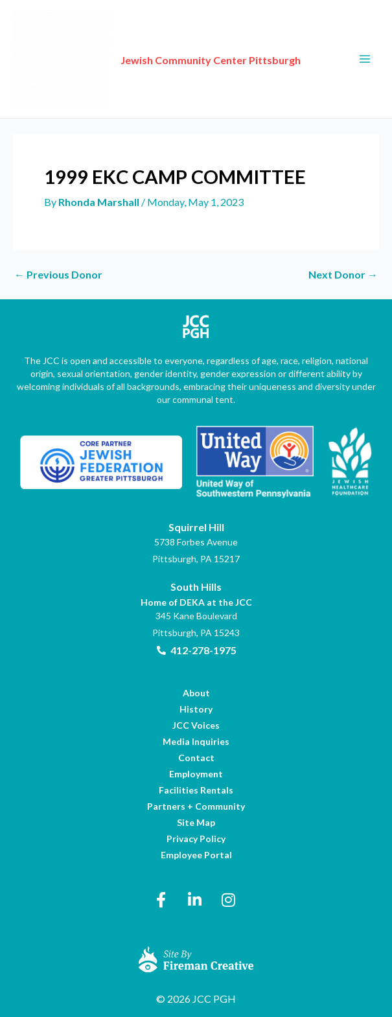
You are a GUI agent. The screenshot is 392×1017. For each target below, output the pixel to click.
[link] (61, 57)
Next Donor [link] (343, 274)
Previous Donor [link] (58, 274)
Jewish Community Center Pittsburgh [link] (211, 60)
